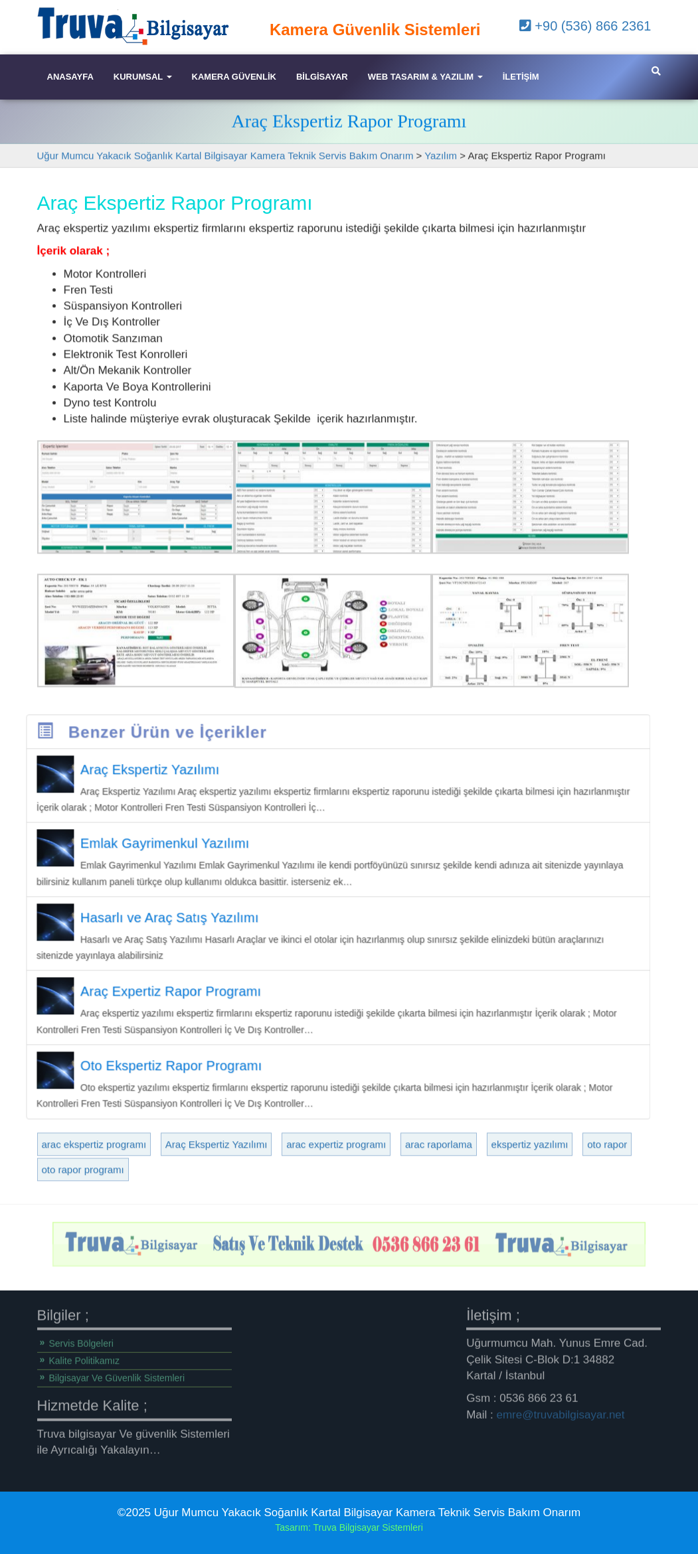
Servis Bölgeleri (81, 1339)
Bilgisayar (322, 77)
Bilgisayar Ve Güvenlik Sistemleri (117, 1374)
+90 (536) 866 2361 (585, 26)
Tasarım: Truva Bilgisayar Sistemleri (349, 1527)
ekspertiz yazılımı (529, 1182)
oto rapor (607, 1182)
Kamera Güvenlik (234, 77)
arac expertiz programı (336, 1182)
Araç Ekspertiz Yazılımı (216, 1182)
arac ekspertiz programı (94, 1182)
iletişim (521, 77)
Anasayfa (70, 77)
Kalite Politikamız (84, 1357)
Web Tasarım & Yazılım (425, 77)
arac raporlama (438, 1182)
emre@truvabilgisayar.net (561, 1410)
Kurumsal (143, 77)
